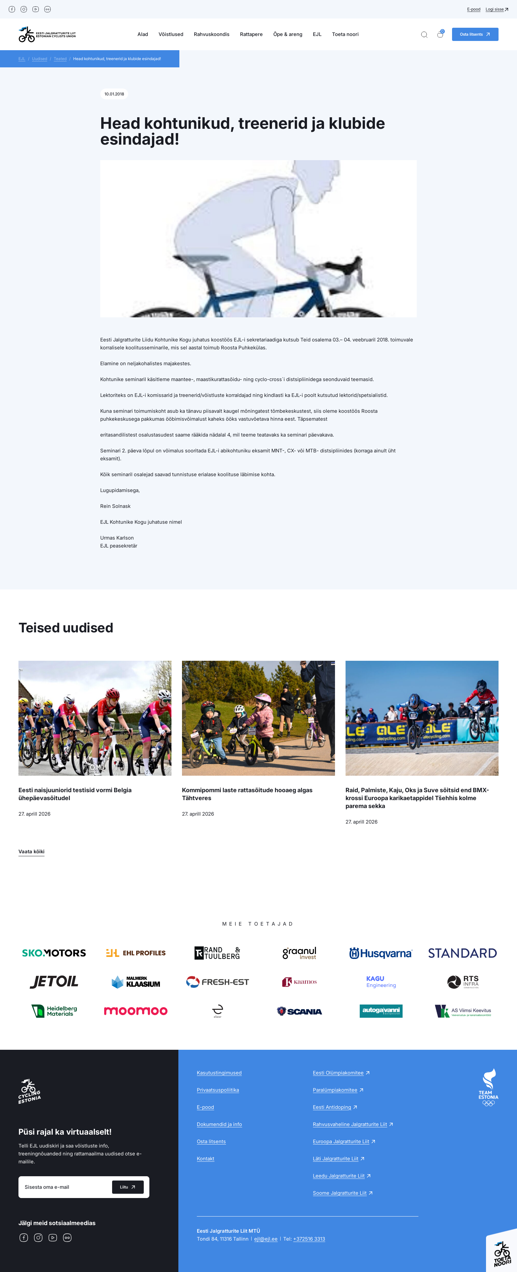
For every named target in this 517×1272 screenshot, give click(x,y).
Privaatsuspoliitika (218, 1090)
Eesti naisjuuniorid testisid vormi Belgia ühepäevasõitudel (75, 794)
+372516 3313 (309, 1239)
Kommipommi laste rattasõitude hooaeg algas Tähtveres (247, 794)
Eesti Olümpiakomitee (338, 1073)
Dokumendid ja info (219, 1124)
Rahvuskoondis (211, 34)
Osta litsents (211, 1141)
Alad (142, 34)
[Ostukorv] (440, 34)
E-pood (473, 9)
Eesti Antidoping (332, 1107)
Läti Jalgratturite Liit (335, 1158)
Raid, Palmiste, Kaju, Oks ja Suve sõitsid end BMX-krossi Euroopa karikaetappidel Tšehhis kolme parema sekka (417, 798)
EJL (317, 34)
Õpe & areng (287, 34)
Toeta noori (345, 34)
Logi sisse (495, 9)
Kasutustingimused (219, 1073)
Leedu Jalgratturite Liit (339, 1176)
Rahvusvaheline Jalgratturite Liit (350, 1124)
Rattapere (251, 34)
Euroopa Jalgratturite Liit (341, 1141)
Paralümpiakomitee (335, 1090)
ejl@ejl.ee (266, 1239)
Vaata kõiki (31, 851)
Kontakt (205, 1158)
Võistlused (171, 34)
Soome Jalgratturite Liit (340, 1193)
